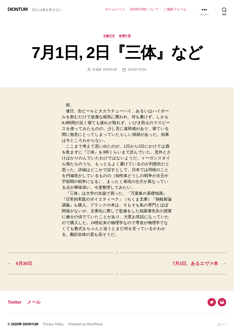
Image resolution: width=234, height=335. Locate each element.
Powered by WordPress (85, 324)
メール (34, 302)
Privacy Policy (53, 324)
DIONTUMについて (144, 9)
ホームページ (115, 9)
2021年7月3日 (137, 69)
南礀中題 (125, 35)
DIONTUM (18, 9)
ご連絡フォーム (175, 9)
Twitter (14, 302)
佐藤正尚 (109, 35)
